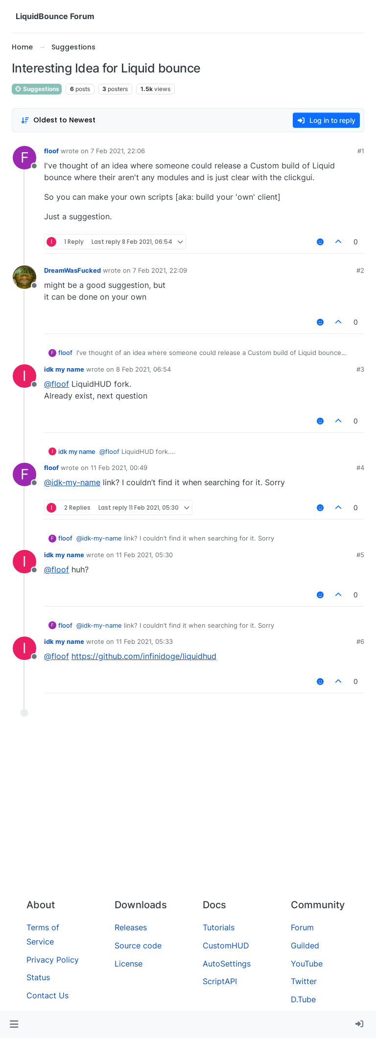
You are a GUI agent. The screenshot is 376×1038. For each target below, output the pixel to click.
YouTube (307, 963)
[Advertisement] (188, 817)
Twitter (304, 981)
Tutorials (219, 927)
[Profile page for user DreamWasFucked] (24, 277)
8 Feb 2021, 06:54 (143, 369)
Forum (302, 927)
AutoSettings (227, 963)
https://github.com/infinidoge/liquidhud (143, 656)
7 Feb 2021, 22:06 (118, 151)
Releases (131, 927)
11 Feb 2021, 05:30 (144, 555)
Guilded (305, 945)
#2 (360, 270)
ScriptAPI (220, 981)
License (128, 963)
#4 (360, 468)
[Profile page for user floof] (24, 157)
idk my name (64, 369)
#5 (360, 555)
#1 (360, 151)
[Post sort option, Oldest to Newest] (58, 120)
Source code (138, 945)
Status (38, 977)
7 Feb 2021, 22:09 (160, 270)
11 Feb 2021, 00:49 (119, 468)
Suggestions (36, 89)
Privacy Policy (52, 960)
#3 (360, 369)
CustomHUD (226, 945)
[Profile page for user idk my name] (24, 376)
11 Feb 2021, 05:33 (144, 641)
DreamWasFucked (72, 270)
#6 (360, 641)
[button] (14, 1024)
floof (51, 151)
